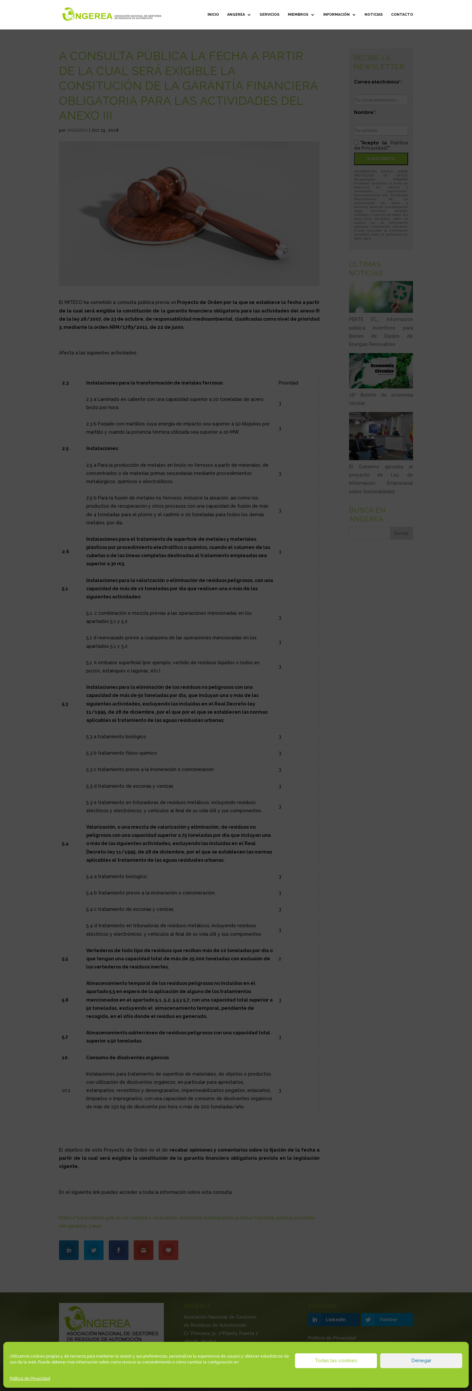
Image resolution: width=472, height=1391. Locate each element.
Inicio (213, 14)
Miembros (298, 14)
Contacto (402, 14)
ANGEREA (236, 14)
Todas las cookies (336, 1360)
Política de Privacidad (30, 1378)
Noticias (373, 14)
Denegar (421, 1360)
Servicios (270, 14)
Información (336, 14)
